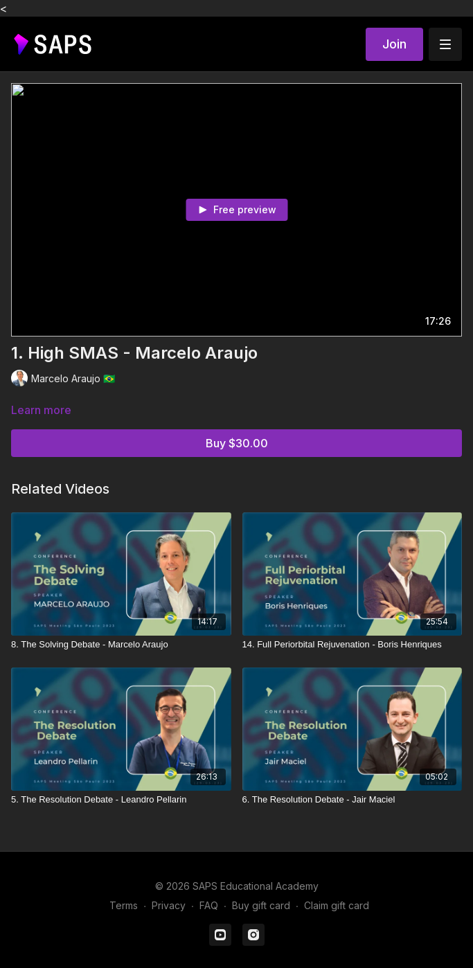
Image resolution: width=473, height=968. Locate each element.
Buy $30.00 (237, 443)
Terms (123, 905)
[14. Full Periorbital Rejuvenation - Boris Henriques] (352, 645)
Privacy (169, 905)
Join (394, 44)
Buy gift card (261, 905)
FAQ (208, 905)
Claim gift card (336, 905)
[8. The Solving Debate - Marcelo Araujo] (121, 645)
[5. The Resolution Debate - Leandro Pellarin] (121, 800)
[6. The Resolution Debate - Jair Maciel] (352, 800)
